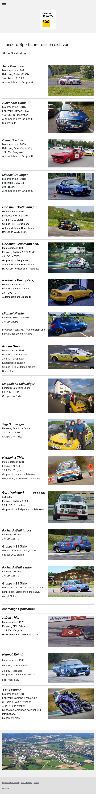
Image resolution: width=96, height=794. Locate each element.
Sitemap (36, 783)
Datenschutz (15, 783)
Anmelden (5, 788)
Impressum (6, 783)
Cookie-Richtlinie (26, 783)
